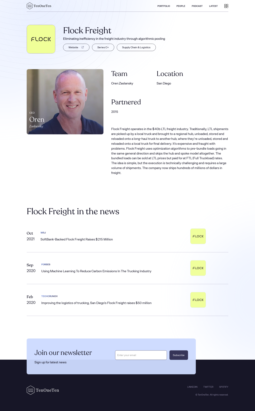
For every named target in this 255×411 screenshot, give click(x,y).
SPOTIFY (223, 390)
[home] (39, 5)
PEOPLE (180, 6)
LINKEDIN (192, 390)
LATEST (213, 6)
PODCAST (197, 6)
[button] (226, 6)
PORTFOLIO (163, 6)
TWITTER (208, 390)
